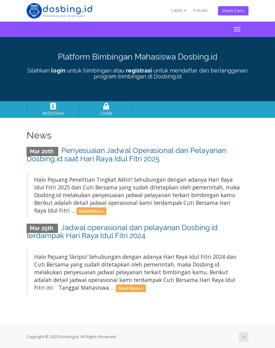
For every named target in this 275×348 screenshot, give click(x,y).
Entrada (200, 10)
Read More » (91, 211)
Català (178, 10)
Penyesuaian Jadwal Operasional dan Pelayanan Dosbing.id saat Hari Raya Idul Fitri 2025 (126, 154)
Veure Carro (233, 10)
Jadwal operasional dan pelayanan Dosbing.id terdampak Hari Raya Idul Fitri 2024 (122, 231)
